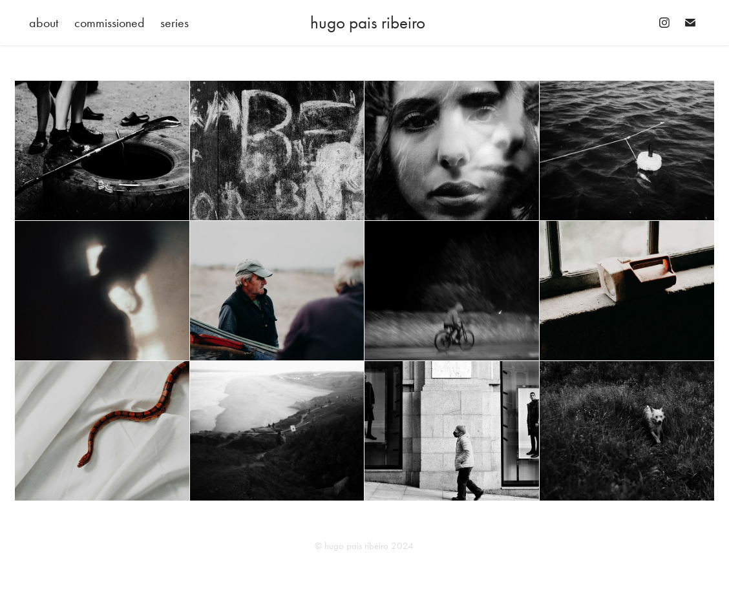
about (43, 22)
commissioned (109, 22)
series (174, 22)
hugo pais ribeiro (367, 22)
